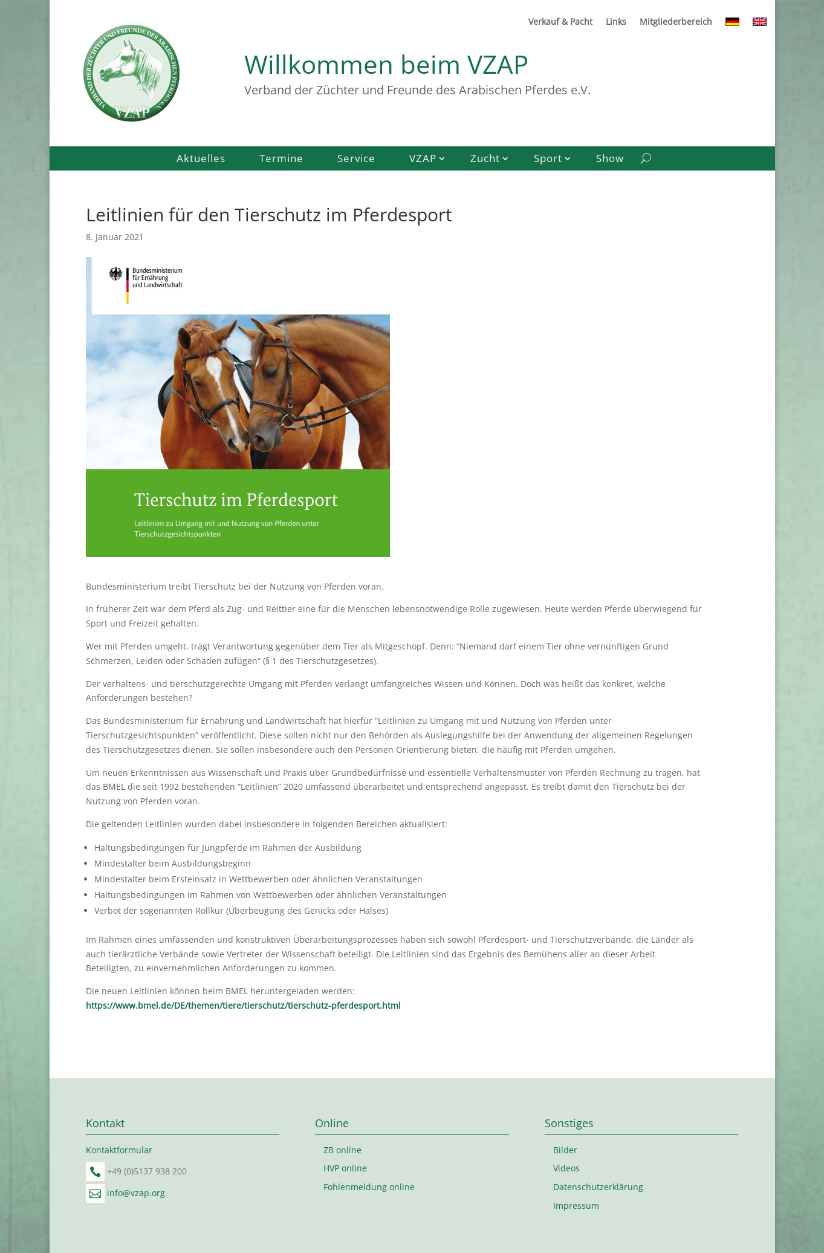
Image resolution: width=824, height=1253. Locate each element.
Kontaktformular (119, 1150)
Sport (548, 159)
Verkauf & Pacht (560, 22)
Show (610, 159)
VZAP (422, 159)
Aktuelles (201, 159)
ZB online (342, 1150)
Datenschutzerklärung (598, 1187)
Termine (281, 159)
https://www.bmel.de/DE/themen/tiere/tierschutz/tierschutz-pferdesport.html (243, 1005)
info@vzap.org (136, 1193)
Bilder (565, 1150)
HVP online (345, 1168)
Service (356, 159)
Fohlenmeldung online (369, 1187)
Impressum (576, 1205)
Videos (566, 1168)
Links (616, 22)
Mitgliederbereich (676, 22)
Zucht (485, 159)
